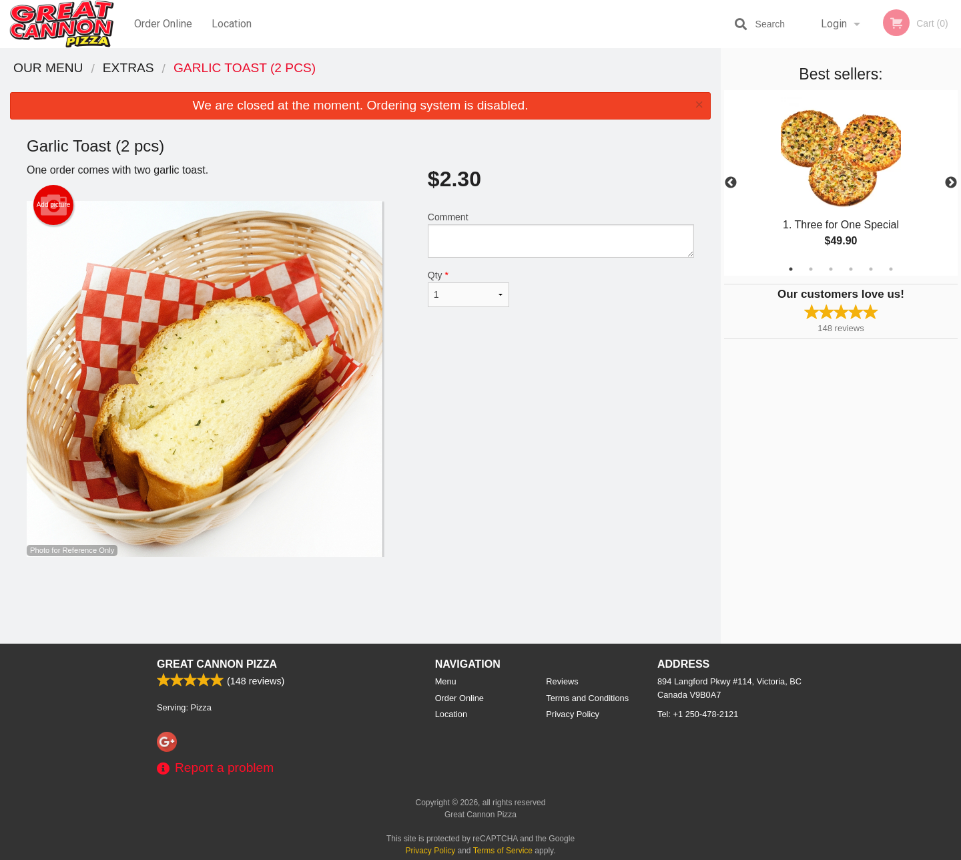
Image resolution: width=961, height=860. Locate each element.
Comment (561, 235)
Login (834, 23)
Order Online (163, 23)
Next (951, 183)
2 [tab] (811, 269)
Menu (445, 681)
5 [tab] (871, 269)
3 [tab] (831, 269)
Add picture (54, 205)
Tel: (697, 714)
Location (232, 23)
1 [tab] (790, 269)
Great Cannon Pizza (217, 664)
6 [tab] (891, 269)
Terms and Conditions (587, 698)
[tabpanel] (840, 182)
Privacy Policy (572, 714)
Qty (468, 288)
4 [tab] (851, 269)
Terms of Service (503, 850)
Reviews (562, 681)
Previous (730, 183)
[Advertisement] (360, 600)
